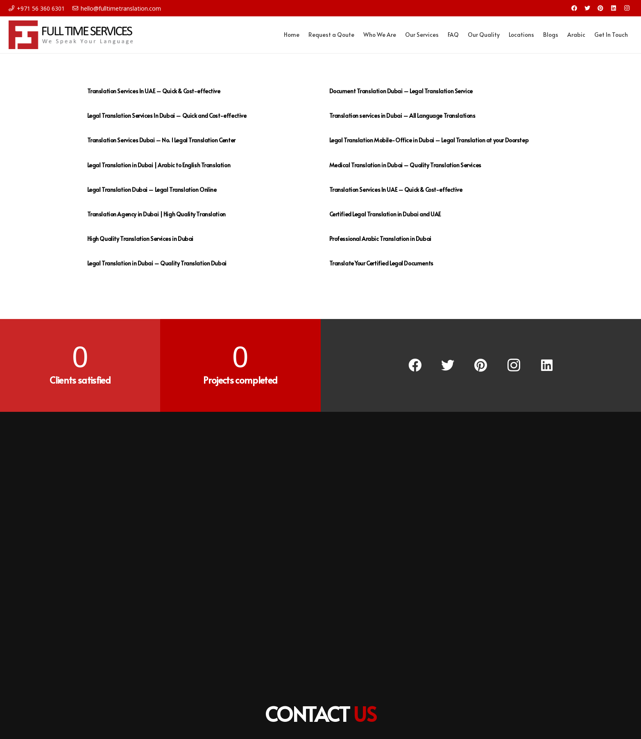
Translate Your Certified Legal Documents (381, 263)
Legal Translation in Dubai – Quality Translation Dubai (157, 263)
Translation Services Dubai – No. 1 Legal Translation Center (161, 140)
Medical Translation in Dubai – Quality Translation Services (405, 165)
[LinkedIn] (613, 8)
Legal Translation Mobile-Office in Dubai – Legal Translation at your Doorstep (429, 140)
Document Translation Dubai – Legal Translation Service (401, 91)
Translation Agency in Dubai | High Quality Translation (156, 214)
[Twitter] (587, 8)
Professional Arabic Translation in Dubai (380, 239)
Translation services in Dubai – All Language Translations (402, 115)
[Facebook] (574, 8)
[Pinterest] (600, 8)
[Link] (71, 34)
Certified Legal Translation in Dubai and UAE (385, 214)
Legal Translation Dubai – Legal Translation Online (152, 189)
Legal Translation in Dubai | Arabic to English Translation (159, 165)
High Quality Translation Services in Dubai (140, 239)
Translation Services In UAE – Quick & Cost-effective (153, 91)
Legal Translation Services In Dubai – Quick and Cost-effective (167, 115)
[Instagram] (626, 8)
